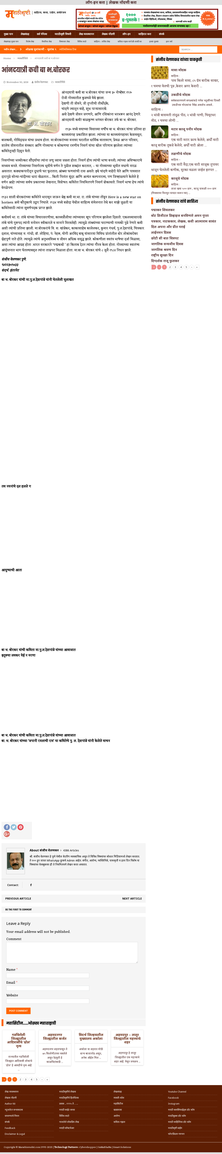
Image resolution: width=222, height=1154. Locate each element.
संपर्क (161, 34)
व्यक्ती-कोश (119, 1097)
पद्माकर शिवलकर (163, 209)
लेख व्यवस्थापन (86, 34)
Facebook (173, 1097)
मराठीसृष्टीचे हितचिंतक (69, 1097)
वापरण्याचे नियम (12, 1115)
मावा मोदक (178, 70)
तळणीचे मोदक (181, 153)
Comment (13, 939)
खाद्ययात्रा (118, 1109)
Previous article (18, 898)
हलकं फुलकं (153, 41)
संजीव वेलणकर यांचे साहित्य (177, 201)
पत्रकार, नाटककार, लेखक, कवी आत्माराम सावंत (183, 221)
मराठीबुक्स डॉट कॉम (177, 1115)
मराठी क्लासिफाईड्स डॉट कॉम (181, 1109)
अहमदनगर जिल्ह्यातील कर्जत (54, 1036)
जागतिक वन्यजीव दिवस (167, 244)
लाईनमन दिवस (161, 232)
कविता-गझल (119, 1122)
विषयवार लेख (64, 41)
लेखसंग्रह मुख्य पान (11, 41)
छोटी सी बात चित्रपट (165, 238)
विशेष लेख (30, 41)
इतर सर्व (169, 41)
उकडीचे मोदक (180, 94)
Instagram (173, 1103)
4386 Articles (71, 850)
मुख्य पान (8, 34)
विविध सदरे (81, 41)
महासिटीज (118, 1103)
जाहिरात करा (144, 34)
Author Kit (10, 1103)
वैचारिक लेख (47, 41)
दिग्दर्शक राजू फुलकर (165, 260)
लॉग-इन (126, 34)
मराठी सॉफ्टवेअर (66, 1128)
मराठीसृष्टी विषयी (63, 34)
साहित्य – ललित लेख (102, 41)
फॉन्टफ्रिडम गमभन (176, 1133)
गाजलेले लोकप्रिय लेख (69, 1122)
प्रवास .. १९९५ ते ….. (68, 1103)
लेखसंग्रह (25, 34)
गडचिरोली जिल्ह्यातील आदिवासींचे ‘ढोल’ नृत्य (18, 1040)
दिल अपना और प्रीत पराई (168, 226)
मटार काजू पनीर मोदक (186, 129)
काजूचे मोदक (180, 178)
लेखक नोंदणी (108, 34)
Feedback (10, 1128)
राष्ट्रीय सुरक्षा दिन (162, 255)
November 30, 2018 (17, 82)
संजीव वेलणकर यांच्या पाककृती (179, 60)
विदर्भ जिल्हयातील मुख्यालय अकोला (91, 1036)
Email (11, 983)
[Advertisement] (185, 298)
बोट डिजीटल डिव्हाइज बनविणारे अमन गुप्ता (180, 215)
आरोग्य (117, 1115)
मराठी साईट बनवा (67, 1109)
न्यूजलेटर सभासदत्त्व (14, 1109)
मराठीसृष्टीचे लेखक (67, 1091)
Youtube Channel (177, 1091)
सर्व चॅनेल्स (42, 34)
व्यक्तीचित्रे (60, 82)
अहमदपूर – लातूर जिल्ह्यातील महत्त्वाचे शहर (127, 1038)
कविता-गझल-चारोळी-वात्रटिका (130, 41)
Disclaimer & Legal (15, 1133)
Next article (132, 898)
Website (12, 995)
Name (11, 970)
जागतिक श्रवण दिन (164, 249)
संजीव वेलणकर (41, 82)
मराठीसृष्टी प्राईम (175, 1128)
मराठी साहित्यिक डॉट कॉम (179, 1122)
